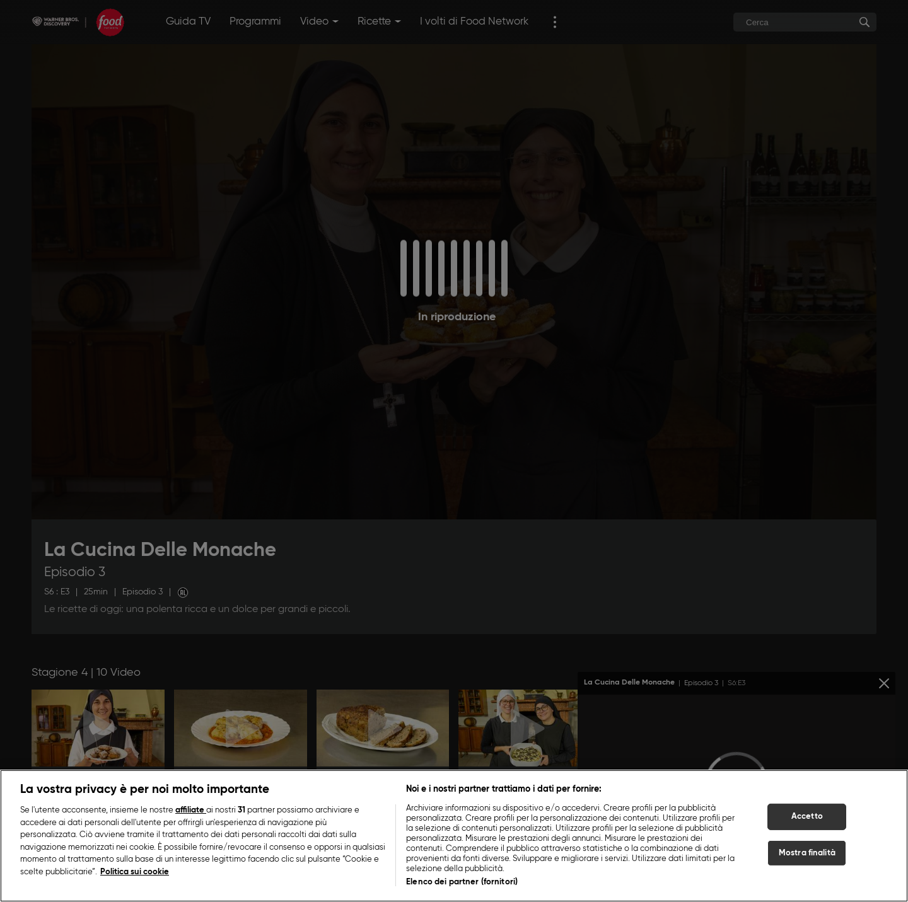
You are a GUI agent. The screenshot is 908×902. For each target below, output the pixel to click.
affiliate (190, 811)
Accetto (807, 817)
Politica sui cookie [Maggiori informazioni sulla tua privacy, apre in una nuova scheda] (134, 872)
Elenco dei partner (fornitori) (462, 883)
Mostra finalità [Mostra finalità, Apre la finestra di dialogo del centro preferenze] (807, 853)
